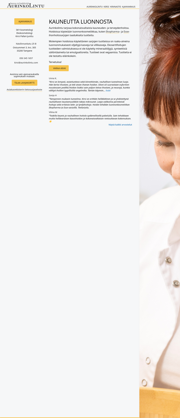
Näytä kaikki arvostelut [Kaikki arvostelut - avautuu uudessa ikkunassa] (120, 124)
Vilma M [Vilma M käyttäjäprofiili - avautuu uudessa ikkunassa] (53, 112)
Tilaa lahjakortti (24, 82)
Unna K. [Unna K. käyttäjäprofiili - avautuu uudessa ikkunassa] (53, 78)
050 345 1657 (26, 58)
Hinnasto (115, 6)
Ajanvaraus (128, 6)
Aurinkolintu (95, 6)
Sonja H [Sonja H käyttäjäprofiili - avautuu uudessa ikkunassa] (53, 95)
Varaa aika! (59, 68)
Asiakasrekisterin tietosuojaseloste (24, 89)
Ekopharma (112, 31)
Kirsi (106, 6)
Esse (126, 31)
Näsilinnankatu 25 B (26, 43)
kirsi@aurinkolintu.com (26, 62)
